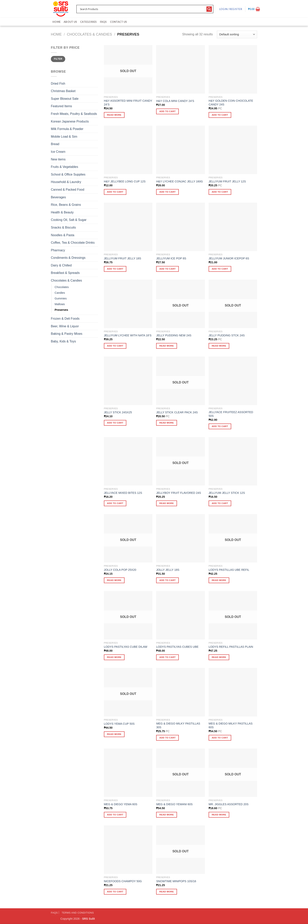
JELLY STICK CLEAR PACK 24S (177, 412)
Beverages (58, 197)
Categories (88, 21)
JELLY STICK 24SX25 (118, 412)
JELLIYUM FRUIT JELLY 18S (122, 258)
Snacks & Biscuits (63, 227)
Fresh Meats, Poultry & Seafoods (74, 113)
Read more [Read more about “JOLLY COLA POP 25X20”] (114, 580)
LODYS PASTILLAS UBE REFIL (229, 569)
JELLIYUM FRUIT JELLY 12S (227, 181)
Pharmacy (58, 250)
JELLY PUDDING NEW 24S (173, 335)
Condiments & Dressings (68, 257)
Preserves (61, 309)
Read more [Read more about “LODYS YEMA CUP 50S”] (114, 734)
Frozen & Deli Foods (65, 318)
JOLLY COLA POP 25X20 (120, 569)
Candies (60, 292)
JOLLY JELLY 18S (167, 569)
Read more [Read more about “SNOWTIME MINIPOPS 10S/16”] (166, 891)
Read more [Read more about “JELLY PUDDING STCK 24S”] (219, 346)
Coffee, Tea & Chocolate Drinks (73, 242)
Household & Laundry (66, 182)
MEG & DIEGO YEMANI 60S (174, 804)
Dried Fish (58, 83)
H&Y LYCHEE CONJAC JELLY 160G (179, 181)
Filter (58, 59)
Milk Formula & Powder (67, 129)
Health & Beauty (62, 212)
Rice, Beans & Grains (66, 204)
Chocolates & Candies (89, 34)
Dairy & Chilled (61, 265)
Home (56, 21)
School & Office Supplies (68, 174)
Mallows (60, 304)
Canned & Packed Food (67, 189)
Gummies (61, 298)
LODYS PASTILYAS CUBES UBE (177, 646)
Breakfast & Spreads (65, 272)
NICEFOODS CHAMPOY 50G (123, 881)
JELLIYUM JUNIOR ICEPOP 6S (229, 258)
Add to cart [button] (167, 111)
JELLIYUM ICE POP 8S (171, 258)
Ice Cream (58, 151)
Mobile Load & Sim (64, 136)
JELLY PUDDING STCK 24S (227, 335)
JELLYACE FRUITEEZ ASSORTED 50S (231, 414)
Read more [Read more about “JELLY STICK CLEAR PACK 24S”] (166, 423)
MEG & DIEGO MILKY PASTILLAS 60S (230, 725)
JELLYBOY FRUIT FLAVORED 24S (178, 492)
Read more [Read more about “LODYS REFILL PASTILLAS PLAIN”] (219, 657)
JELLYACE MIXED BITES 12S (123, 492)
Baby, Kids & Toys (63, 341)
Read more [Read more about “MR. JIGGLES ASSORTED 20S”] (219, 814)
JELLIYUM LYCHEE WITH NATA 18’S (127, 335)
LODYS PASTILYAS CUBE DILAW (125, 646)
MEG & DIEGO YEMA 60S (120, 804)
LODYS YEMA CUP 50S (119, 723)
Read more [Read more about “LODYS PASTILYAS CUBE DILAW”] (114, 657)
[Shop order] (237, 34)
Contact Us (118, 21)
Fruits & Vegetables (64, 166)
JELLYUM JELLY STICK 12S (227, 492)
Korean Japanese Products (70, 121)
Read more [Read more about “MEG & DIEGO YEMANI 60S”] (166, 814)
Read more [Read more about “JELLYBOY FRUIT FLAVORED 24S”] (166, 503)
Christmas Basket (63, 91)
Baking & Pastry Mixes (66, 333)
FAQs (103, 21)
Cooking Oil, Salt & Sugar (68, 219)
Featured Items (61, 106)
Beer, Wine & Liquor (65, 326)
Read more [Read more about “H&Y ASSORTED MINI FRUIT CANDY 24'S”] (114, 115)
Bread (55, 144)
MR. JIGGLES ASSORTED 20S (228, 804)
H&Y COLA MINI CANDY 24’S (175, 100)
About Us (70, 21)
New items (58, 159)
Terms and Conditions (78, 912)
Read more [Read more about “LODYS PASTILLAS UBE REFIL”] (219, 580)
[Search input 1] (142, 9)
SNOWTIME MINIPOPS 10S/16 (176, 881)
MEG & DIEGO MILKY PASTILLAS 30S (178, 725)
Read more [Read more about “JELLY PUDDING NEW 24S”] (166, 346)
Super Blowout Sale (65, 98)
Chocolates (62, 287)
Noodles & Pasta (62, 235)
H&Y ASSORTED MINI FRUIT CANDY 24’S (128, 102)
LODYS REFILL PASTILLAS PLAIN (231, 646)
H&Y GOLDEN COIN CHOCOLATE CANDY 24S (231, 102)
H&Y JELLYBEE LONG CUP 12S (125, 181)
